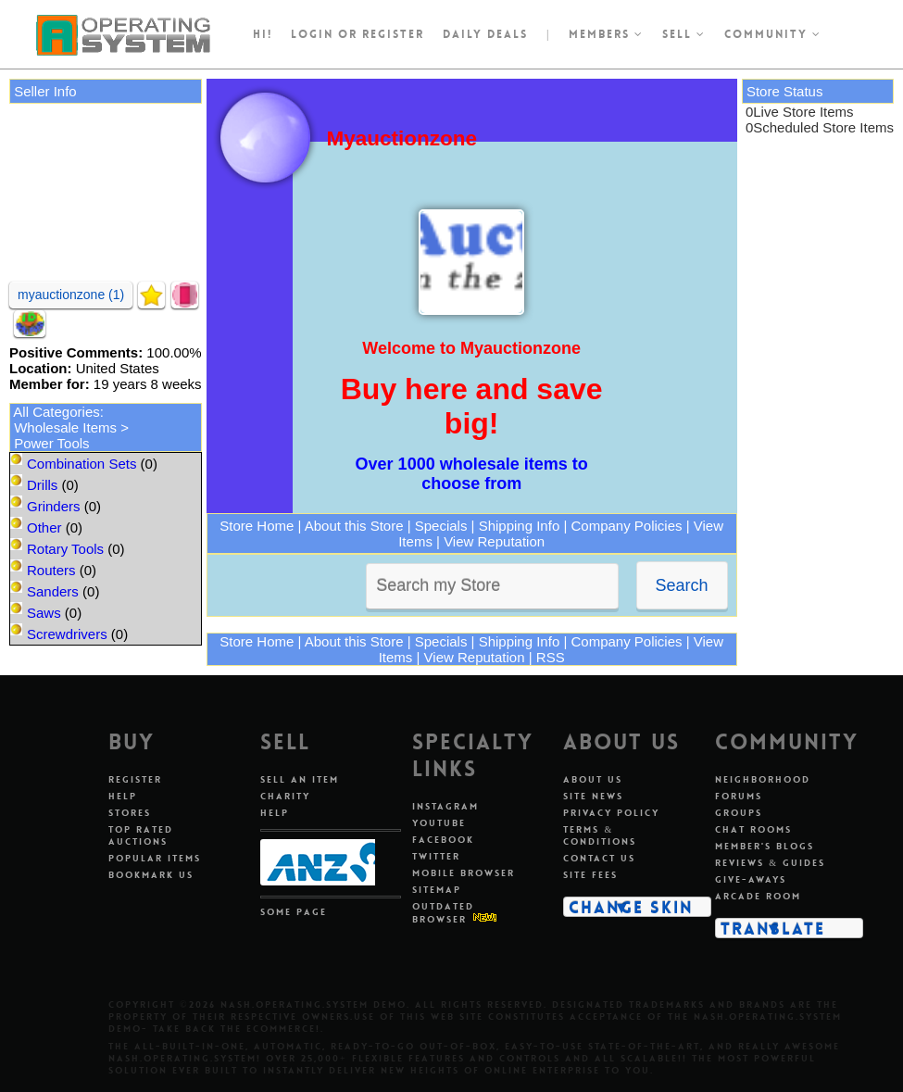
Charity (285, 796)
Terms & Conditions (599, 835)
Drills (42, 485)
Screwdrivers (67, 634)
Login (312, 34)
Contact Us (599, 858)
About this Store (354, 525)
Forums (738, 796)
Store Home (256, 525)
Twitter (436, 856)
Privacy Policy (611, 813)
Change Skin (631, 907)
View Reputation (494, 541)
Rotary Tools (65, 549)
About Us (592, 779)
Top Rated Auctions (140, 835)
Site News (593, 796)
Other (44, 527)
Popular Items (154, 858)
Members (606, 34)
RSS (550, 657)
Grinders (54, 506)
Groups (738, 813)
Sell (684, 34)
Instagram (445, 806)
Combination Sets (81, 463)
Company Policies (626, 525)
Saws (44, 613)
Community (772, 34)
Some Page (293, 912)
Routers (51, 570)
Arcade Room (758, 896)
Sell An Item (299, 779)
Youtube (439, 823)
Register (135, 779)
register (393, 34)
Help (122, 796)
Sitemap (436, 890)
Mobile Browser (463, 873)
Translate (773, 928)
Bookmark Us (151, 875)
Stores (129, 813)
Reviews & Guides (770, 863)
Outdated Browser (443, 912)
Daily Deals (485, 34)
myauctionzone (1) (71, 294)
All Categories (56, 412)
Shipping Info (519, 525)
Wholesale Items (65, 427)
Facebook (443, 840)
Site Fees (590, 875)
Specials (441, 525)
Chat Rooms (753, 829)
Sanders (53, 591)
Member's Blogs (764, 846)
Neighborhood (762, 779)
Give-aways (750, 879)
